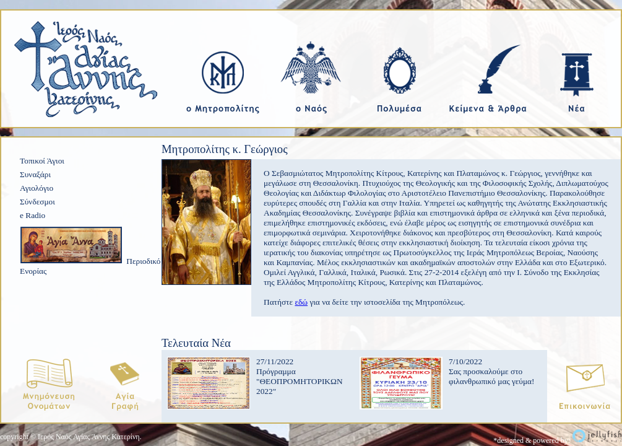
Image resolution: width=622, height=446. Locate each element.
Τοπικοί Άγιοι (42, 160)
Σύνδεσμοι (37, 201)
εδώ (301, 302)
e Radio (32, 215)
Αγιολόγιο (36, 188)
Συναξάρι (35, 174)
